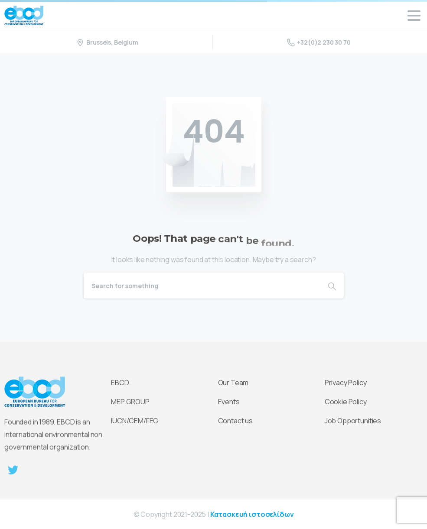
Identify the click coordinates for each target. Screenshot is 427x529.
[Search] (202, 286)
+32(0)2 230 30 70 (318, 42)
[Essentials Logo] (34, 392)
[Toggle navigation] (414, 15)
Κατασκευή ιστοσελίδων (252, 514)
